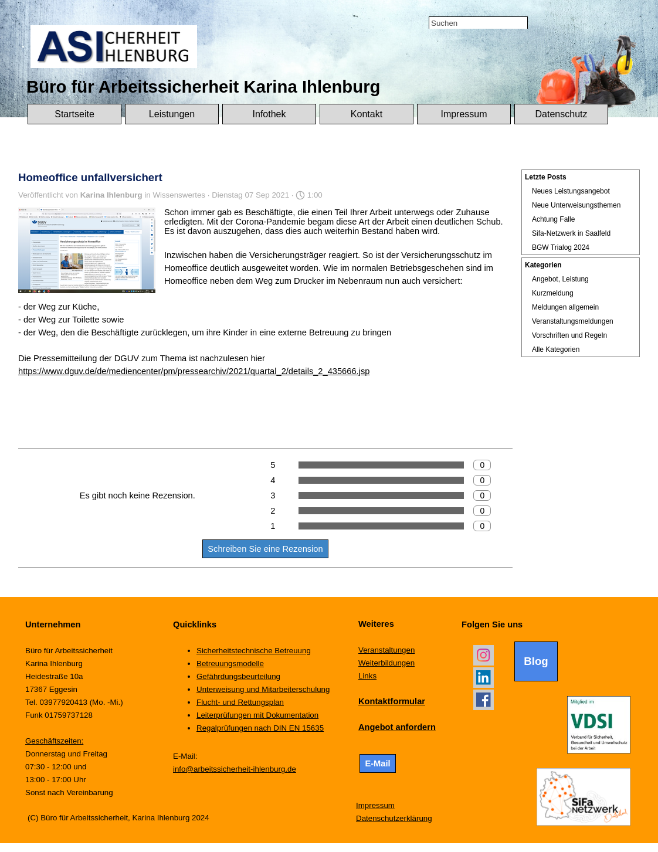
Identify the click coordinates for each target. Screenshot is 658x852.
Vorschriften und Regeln (569, 335)
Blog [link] (536, 661)
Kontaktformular (391, 701)
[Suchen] (478, 23)
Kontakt (366, 114)
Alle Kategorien (555, 349)
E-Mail (377, 763)
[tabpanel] (405, 681)
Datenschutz (561, 114)
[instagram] (483, 655)
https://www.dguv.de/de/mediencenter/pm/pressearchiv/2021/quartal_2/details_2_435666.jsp (193, 371)
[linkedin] (483, 677)
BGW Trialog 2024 (560, 247)
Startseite (74, 114)
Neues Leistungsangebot (571, 191)
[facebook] (483, 700)
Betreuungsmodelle (230, 663)
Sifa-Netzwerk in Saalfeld (571, 233)
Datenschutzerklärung (394, 818)
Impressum (463, 114)
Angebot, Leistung (560, 279)
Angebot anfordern (397, 727)
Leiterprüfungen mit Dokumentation (257, 715)
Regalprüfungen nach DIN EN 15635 (260, 728)
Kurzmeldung (553, 293)
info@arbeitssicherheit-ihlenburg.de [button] (234, 769)
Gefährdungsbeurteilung (238, 676)
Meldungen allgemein (565, 307)
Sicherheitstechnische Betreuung (253, 650)
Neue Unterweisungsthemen (576, 205)
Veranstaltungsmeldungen (572, 321)
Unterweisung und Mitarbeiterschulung (263, 689)
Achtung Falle (553, 219)
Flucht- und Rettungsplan (240, 702)
